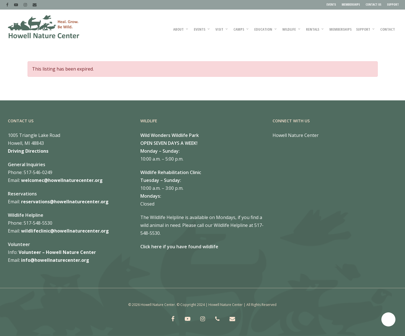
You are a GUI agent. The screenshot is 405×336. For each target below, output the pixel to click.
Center (87, 252)
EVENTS (331, 4)
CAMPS (241, 29)
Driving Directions (28, 151)
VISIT (221, 29)
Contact (387, 29)
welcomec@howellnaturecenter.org (62, 180)
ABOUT (181, 29)
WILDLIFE (291, 29)
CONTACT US (373, 4)
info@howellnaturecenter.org (55, 260)
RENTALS (315, 29)
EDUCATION (265, 29)
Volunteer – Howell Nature (49, 252)
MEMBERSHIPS (351, 4)
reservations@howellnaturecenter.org (65, 202)
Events (202, 29)
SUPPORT (393, 4)
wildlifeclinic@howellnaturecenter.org (65, 231)
